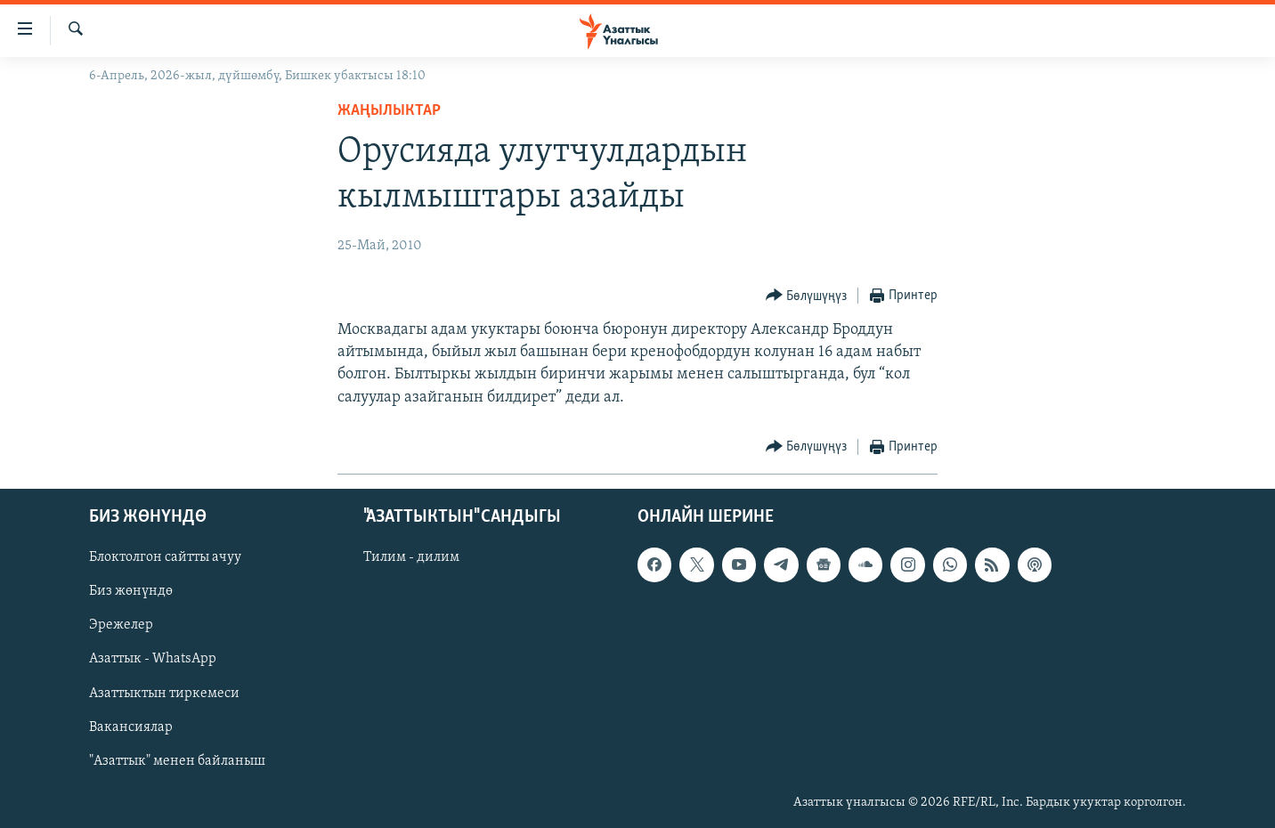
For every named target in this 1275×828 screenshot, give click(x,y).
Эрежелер (121, 625)
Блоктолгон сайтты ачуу (165, 557)
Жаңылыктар (389, 110)
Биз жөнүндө (131, 591)
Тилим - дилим (411, 557)
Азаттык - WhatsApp (152, 659)
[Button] (807, 296)
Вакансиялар (131, 726)
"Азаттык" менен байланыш (177, 760)
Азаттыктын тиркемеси (164, 693)
